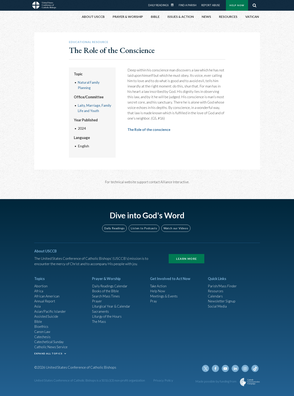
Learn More (186, 254)
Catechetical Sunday (50, 340)
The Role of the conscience (149, 129)
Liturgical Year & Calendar (112, 303)
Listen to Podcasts (144, 223)
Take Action (159, 281)
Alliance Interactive (174, 182)
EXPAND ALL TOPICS (48, 352)
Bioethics (41, 324)
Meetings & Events (165, 292)
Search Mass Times (106, 292)
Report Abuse (210, 5)
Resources (216, 287)
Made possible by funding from (216, 381)
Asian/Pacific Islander (50, 308)
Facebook (217, 368)
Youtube (226, 368)
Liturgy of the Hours (107, 314)
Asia (37, 303)
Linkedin (236, 368)
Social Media (218, 303)
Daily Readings (158, 5)
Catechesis (42, 335)
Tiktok (255, 368)
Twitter (207, 368)
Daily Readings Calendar (173, 5)
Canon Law (42, 330)
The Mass (99, 319)
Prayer (97, 297)
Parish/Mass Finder (223, 281)
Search (255, 5)
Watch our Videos (176, 223)
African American (47, 292)
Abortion (41, 281)
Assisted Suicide (46, 314)
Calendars (216, 292)
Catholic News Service (51, 346)
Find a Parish (187, 5)
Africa (39, 287)
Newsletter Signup (222, 297)
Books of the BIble (106, 287)
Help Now (236, 5)
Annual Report (45, 297)
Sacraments (101, 308)
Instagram (245, 368)
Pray (153, 297)
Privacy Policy (163, 380)
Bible (38, 319)
